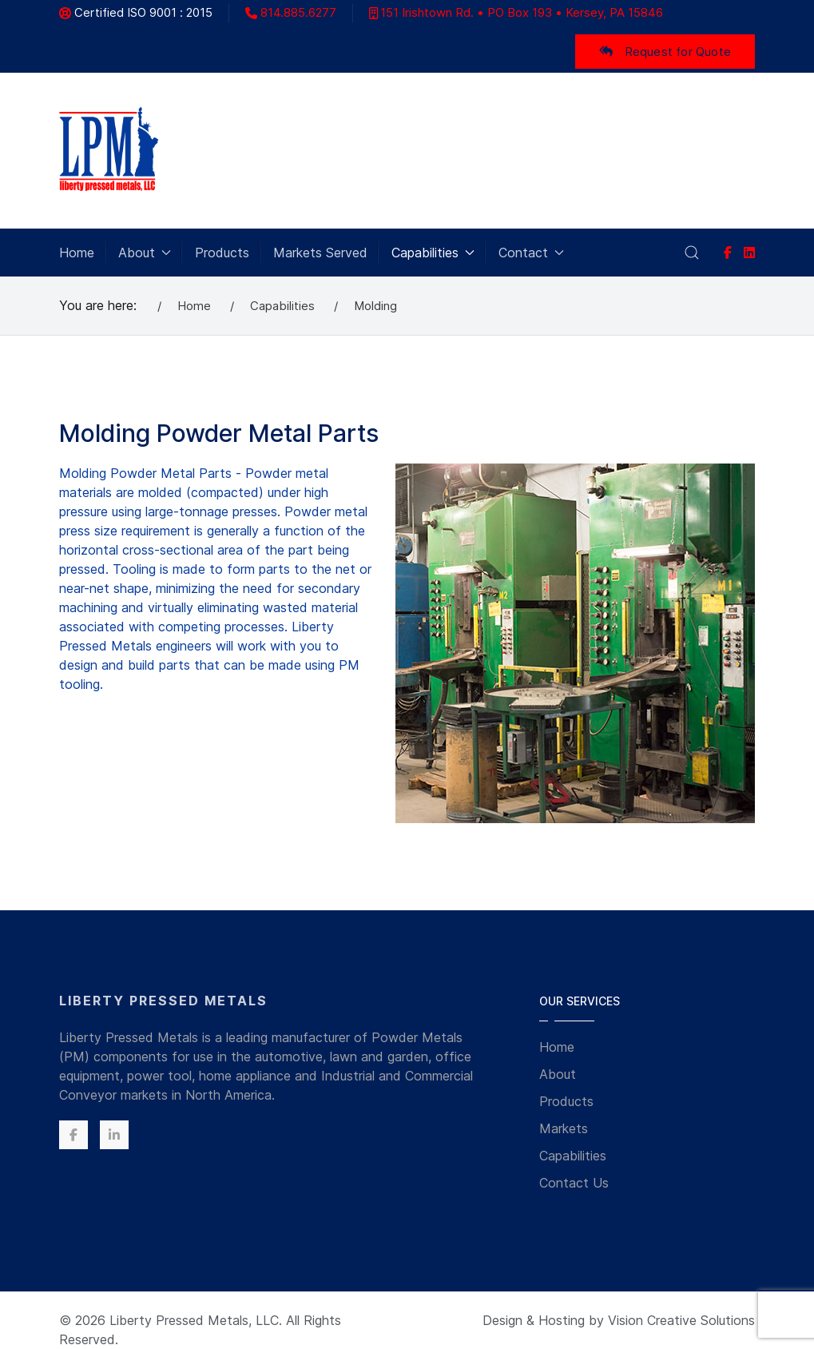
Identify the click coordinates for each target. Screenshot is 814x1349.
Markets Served (320, 253)
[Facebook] (728, 253)
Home (76, 253)
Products (222, 253)
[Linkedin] (114, 1134)
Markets (563, 1128)
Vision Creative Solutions (681, 1320)
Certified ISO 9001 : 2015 (135, 12)
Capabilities (572, 1156)
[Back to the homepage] (109, 151)
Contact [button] (531, 253)
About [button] (144, 253)
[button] (692, 253)
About (557, 1074)
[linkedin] (749, 253)
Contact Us (574, 1183)
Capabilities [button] (433, 253)
